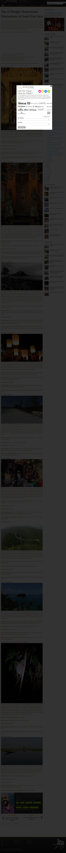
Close (51, 86)
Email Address (33, 117)
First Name (33, 122)
